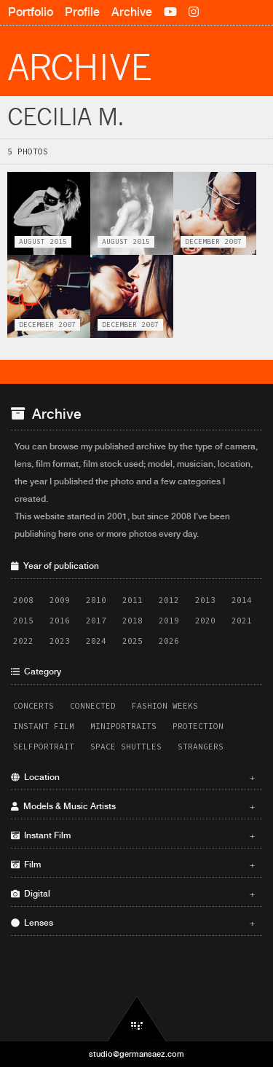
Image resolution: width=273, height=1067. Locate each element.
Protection (198, 726)
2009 (60, 600)
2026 (169, 641)
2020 (205, 620)
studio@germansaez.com (136, 1054)
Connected (93, 706)
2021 (242, 620)
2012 (169, 600)
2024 (96, 641)
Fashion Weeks (165, 706)
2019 (169, 620)
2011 (132, 600)
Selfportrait (43, 746)
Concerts (33, 706)
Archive (131, 12)
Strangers (200, 746)
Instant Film (43, 726)
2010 (96, 600)
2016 (60, 620)
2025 (132, 641)
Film (133, 864)
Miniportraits (123, 726)
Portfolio (30, 12)
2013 (205, 600)
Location (133, 777)
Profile (82, 12)
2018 (132, 620)
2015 (23, 620)
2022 (23, 641)
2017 (96, 620)
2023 (60, 641)
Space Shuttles (126, 746)
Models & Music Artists (133, 806)
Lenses (133, 923)
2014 (242, 600)
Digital (133, 894)
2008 (23, 600)
